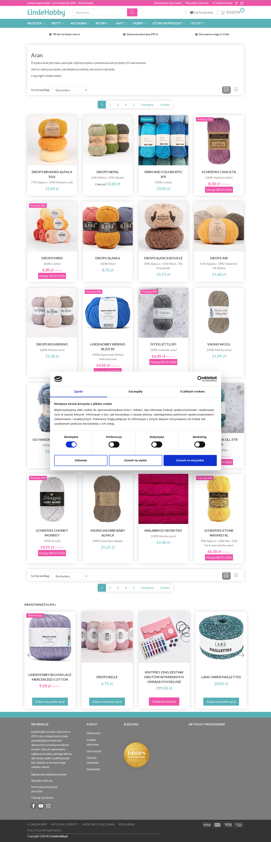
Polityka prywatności (44, 830)
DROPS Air (219, 258)
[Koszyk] (232, 12)
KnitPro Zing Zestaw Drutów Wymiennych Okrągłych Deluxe (164, 677)
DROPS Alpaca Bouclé (163, 258)
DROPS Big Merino (52, 344)
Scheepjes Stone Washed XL (219, 532)
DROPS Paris (52, 258)
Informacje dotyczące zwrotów (44, 789)
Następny (147, 104)
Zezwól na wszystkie (190, 460)
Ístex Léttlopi (163, 344)
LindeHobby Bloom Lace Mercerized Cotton (50, 677)
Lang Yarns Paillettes (221, 677)
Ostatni (165, 104)
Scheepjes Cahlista (219, 172)
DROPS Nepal (108, 172)
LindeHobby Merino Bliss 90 (108, 346)
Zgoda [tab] (78, 391)
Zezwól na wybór (135, 460)
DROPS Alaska (107, 258)
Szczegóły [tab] (135, 391)
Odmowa (81, 460)
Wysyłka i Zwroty (197, 3)
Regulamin (126, 824)
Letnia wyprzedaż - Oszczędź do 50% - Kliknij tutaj (60, 3)
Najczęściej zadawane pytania (48, 774)
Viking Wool (218, 344)
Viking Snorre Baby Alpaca (107, 532)
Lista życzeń (202, 12)
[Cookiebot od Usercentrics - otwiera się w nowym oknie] (200, 379)
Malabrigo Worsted (163, 530)
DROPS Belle (107, 677)
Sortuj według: (40, 90)
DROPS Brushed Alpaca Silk (52, 174)
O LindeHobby (222, 3)
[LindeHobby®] (46, 11)
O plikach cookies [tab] (192, 391)
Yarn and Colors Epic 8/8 (163, 174)
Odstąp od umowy (42, 797)
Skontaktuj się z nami (167, 3)
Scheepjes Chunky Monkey (52, 532)
